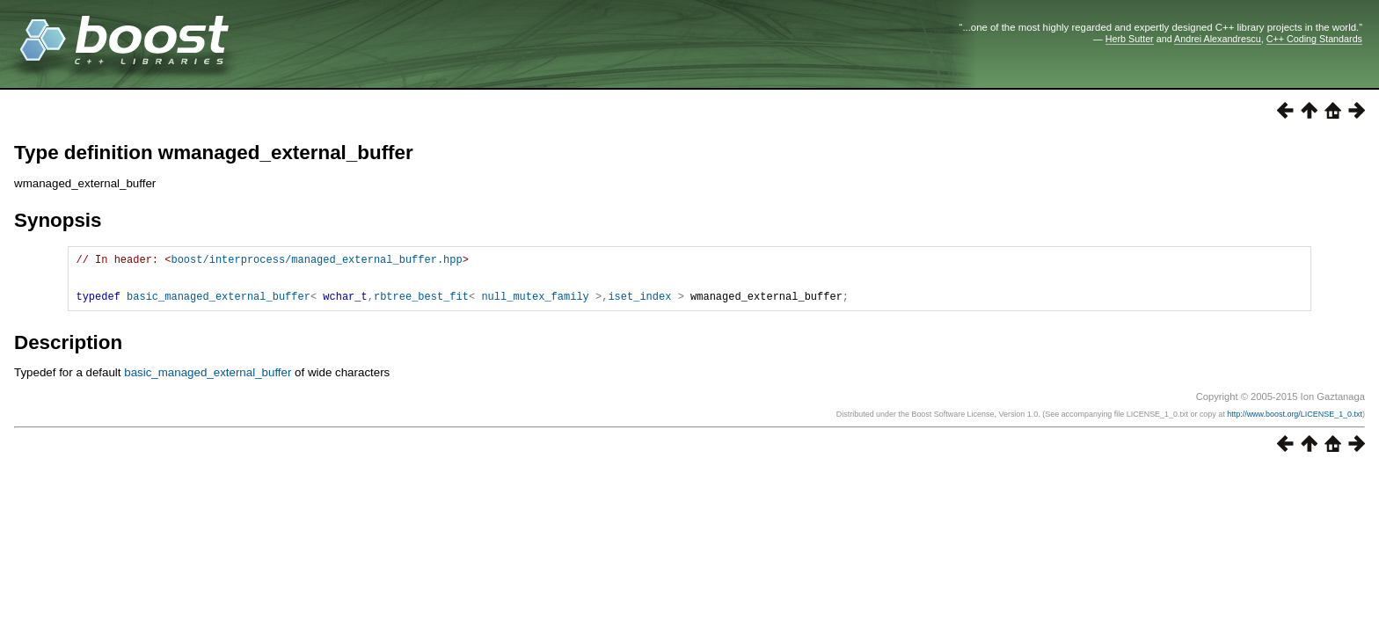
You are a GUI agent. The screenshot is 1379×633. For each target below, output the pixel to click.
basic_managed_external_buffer (218, 306)
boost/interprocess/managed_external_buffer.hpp (316, 261)
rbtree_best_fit (421, 306)
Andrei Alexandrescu (1217, 38)
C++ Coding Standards (1314, 38)
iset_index (639, 306)
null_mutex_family (534, 306)
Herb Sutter (1129, 38)
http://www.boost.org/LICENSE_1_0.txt (1294, 424)
